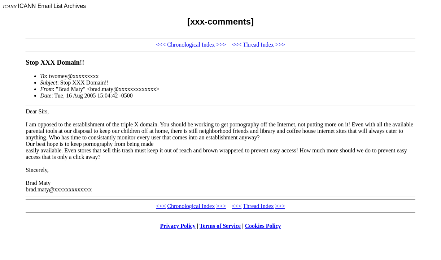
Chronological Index (191, 45)
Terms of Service (220, 226)
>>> (221, 45)
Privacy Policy (178, 226)
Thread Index (258, 45)
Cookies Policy (263, 226)
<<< (161, 45)
